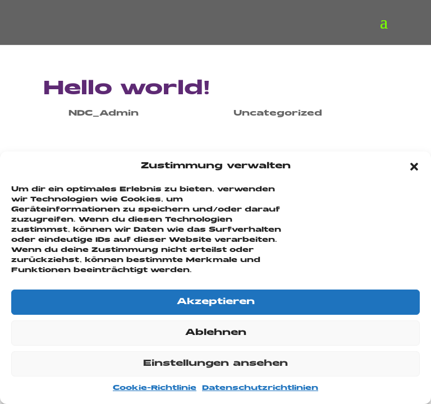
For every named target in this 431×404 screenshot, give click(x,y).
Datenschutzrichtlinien (260, 388)
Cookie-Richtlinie (154, 388)
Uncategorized (277, 113)
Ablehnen (215, 333)
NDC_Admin (103, 113)
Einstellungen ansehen (215, 364)
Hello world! (126, 89)
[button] (414, 166)
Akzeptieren (216, 302)
